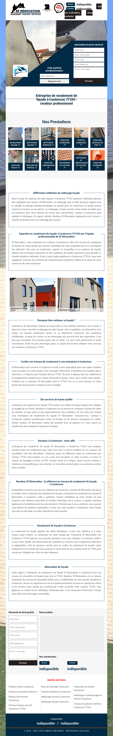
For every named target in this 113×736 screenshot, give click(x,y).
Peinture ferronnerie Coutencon (18, 698)
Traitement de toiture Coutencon (84, 688)
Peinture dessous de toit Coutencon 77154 (20, 707)
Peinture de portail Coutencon (23, 691)
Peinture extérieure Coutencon (56, 691)
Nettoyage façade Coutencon (55, 701)
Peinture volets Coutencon (21, 686)
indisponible (84, 4)
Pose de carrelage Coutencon (55, 686)
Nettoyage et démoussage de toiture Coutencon (88, 697)
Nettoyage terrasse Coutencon (55, 696)
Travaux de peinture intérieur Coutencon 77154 (88, 705)
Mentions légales (77, 731)
